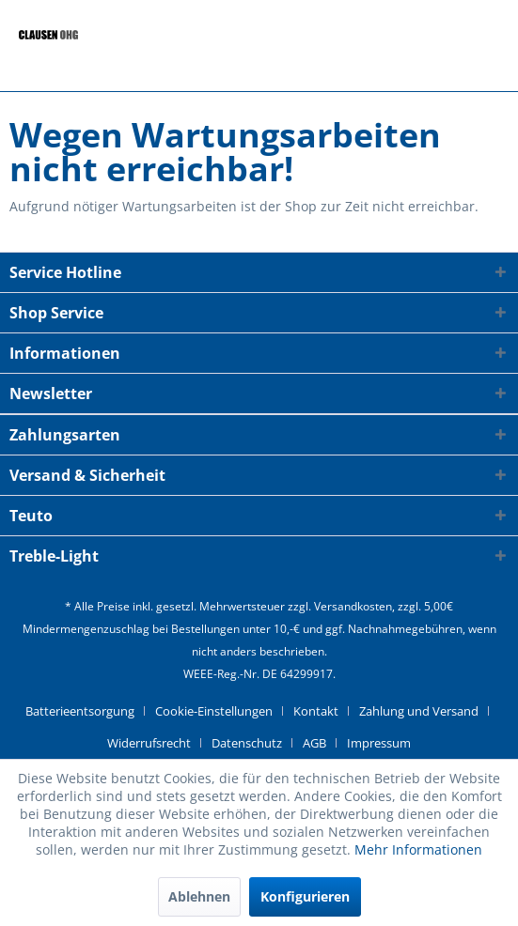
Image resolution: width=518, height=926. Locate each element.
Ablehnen (199, 896)
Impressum (379, 742)
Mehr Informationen (418, 849)
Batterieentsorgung (79, 710)
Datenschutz (247, 742)
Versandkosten (353, 606)
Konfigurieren (305, 896)
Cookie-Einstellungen (214, 710)
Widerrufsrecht (149, 742)
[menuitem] (87, 711)
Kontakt (315, 710)
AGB (314, 742)
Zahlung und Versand (419, 710)
